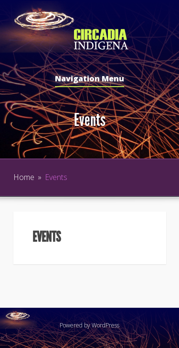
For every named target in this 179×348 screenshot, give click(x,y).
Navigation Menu (89, 79)
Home (23, 177)
